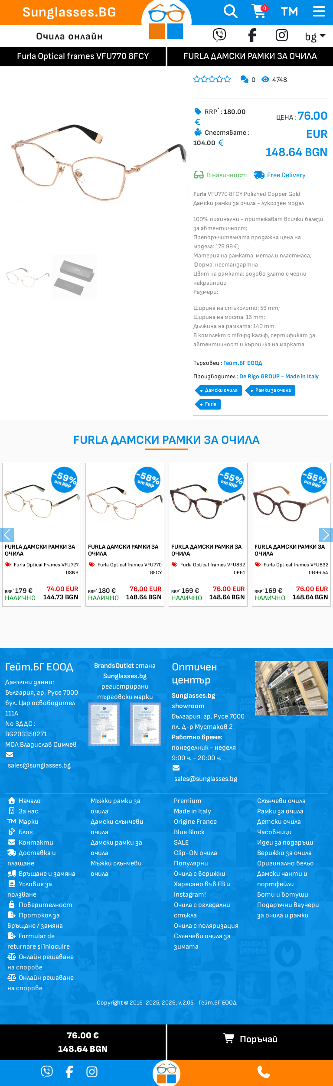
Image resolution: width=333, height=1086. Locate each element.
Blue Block (189, 832)
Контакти (30, 843)
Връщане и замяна (41, 874)
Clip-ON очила (195, 853)
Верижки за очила (284, 853)
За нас (22, 811)
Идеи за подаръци (285, 843)
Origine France (195, 822)
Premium (188, 801)
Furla (210, 404)
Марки (23, 822)
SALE (181, 843)
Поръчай (250, 1039)
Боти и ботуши (282, 895)
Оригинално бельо (285, 863)
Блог (20, 832)
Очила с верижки (199, 874)
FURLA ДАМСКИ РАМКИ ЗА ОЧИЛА (40, 550)
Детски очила (279, 822)
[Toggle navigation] (319, 12)
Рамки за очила (273, 390)
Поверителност (39, 905)
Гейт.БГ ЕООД (217, 1002)
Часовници (274, 832)
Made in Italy (192, 811)
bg (311, 37)
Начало (24, 801)
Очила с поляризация (206, 926)
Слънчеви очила (281, 801)
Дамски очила (221, 390)
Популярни (191, 863)
